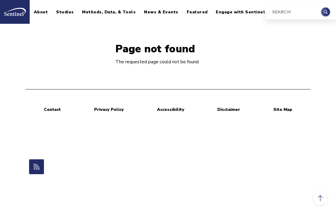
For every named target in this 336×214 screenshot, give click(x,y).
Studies (65, 12)
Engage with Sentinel (240, 12)
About (41, 12)
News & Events (161, 12)
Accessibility (170, 109)
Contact (52, 109)
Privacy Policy (109, 109)
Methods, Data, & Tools (109, 12)
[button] (320, 198)
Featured (197, 12)
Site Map (282, 109)
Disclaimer (228, 109)
